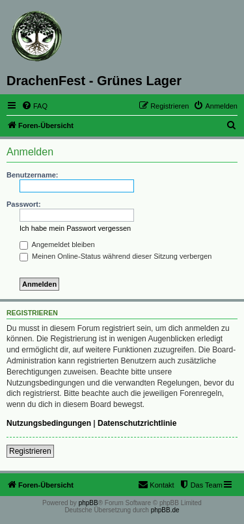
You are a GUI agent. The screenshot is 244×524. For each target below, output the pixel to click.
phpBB (88, 502)
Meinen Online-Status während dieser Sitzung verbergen (115, 256)
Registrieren (30, 451)
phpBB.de (165, 510)
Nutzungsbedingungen (49, 423)
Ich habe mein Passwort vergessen (75, 228)
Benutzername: (32, 175)
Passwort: (24, 204)
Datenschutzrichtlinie (137, 423)
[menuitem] (34, 106)
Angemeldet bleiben (57, 244)
